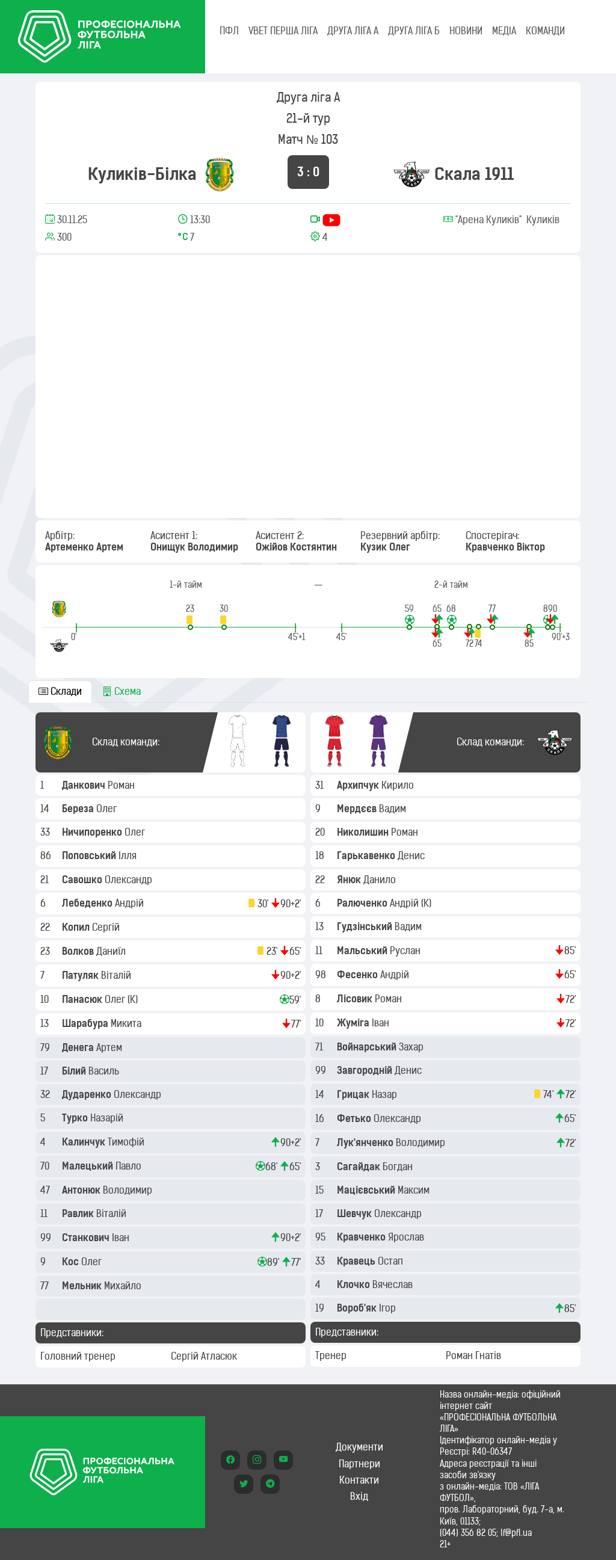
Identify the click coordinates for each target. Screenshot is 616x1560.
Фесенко (358, 975)
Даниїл (112, 951)
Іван (122, 1238)
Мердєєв (358, 809)
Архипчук (359, 785)
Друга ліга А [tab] (352, 31)
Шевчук (355, 1213)
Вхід (359, 1496)
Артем (110, 1047)
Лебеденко (88, 903)
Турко (76, 1118)
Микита (127, 1023)
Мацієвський (367, 1190)
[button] (190, 616)
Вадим (393, 809)
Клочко (354, 1284)
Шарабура (86, 1023)
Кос (71, 1262)
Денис (412, 855)
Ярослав (407, 1237)
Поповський (90, 855)
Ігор (388, 1308)
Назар (385, 1094)
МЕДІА (504, 31)
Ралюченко (363, 903)
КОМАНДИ (545, 31)
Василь (105, 1071)
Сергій (107, 927)
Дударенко (88, 1094)
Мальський (363, 951)
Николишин (364, 832)
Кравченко (362, 1237)
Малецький (89, 1166)
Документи (359, 1447)
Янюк (350, 880)
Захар (412, 1047)
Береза (79, 809)
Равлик (79, 1213)
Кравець (357, 1261)
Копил (77, 927)
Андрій (130, 903)
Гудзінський (366, 926)
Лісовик (356, 999)
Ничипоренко (93, 832)
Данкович (85, 785)
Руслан (406, 951)
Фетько (355, 1118)
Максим (415, 1190)
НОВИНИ (465, 31)
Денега (79, 1047)
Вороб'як (358, 1308)
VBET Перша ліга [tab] (283, 31)
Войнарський (368, 1047)
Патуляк (81, 975)
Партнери (359, 1464)
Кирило (398, 785)
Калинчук (85, 1142)
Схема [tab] (121, 691)
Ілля (129, 855)
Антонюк (82, 1190)
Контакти (359, 1480)
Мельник (83, 1286)
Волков (79, 951)
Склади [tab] (60, 691)
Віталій (117, 975)
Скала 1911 (474, 174)
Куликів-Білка (142, 174)
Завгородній (366, 1070)
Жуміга (354, 1023)
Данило (380, 880)
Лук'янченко (366, 1142)
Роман (122, 785)
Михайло (124, 1286)
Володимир (129, 1190)
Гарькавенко (367, 855)
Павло (130, 1166)
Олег (107, 809)
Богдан (399, 1167)
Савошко (83, 880)
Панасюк (83, 999)
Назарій (108, 1118)
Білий (75, 1071)
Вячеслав (393, 1284)
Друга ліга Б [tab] (414, 31)
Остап (391, 1261)
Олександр (130, 880)
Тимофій (127, 1142)
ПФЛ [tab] (229, 31)
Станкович (87, 1238)
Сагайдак (360, 1167)
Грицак (354, 1094)
